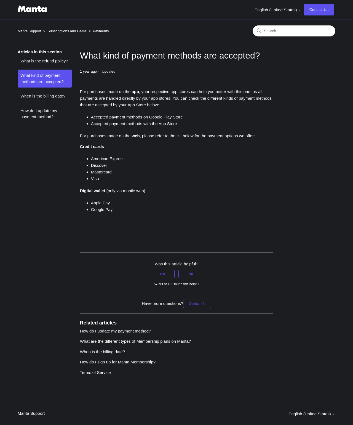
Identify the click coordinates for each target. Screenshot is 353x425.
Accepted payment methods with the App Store (134, 123)
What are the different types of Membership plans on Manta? (135, 341)
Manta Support (29, 31)
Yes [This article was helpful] (162, 274)
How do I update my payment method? (38, 113)
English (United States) (278, 9)
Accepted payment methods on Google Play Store (137, 117)
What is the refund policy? (44, 61)
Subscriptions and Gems (67, 31)
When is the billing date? (42, 96)
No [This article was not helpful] (191, 274)
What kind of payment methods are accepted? (42, 78)
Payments (101, 31)
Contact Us (318, 9)
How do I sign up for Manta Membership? (118, 362)
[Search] (294, 30)
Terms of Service (95, 372)
